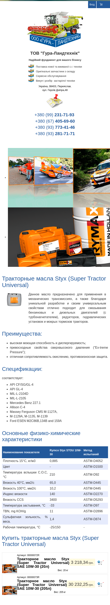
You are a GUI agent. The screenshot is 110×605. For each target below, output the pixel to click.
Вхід (92, 4)
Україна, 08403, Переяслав (55, 86)
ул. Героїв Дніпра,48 (56, 90)
